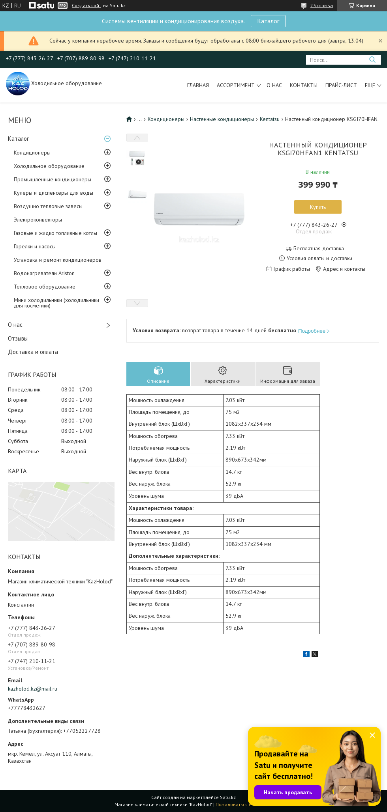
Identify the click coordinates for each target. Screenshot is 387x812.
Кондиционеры (32, 152)
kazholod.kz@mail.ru (32, 688)
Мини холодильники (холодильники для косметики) (56, 302)
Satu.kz (228, 797)
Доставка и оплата (33, 352)
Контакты (303, 85)
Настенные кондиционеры (222, 119)
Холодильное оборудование (49, 165)
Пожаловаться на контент (244, 804)
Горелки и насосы (35, 246)
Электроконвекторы (38, 219)
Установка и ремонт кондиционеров (57, 259)
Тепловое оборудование (44, 286)
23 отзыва (321, 5)
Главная (198, 85)
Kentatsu (270, 119)
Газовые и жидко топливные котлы (55, 233)
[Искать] (372, 60)
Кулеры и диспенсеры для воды (53, 192)
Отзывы (18, 338)
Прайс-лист (341, 85)
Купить (318, 206)
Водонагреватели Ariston (44, 273)
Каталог (268, 21)
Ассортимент (236, 85)
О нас (274, 85)
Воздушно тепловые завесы (48, 206)
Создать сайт (86, 5)
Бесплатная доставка (318, 248)
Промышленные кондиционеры (52, 179)
